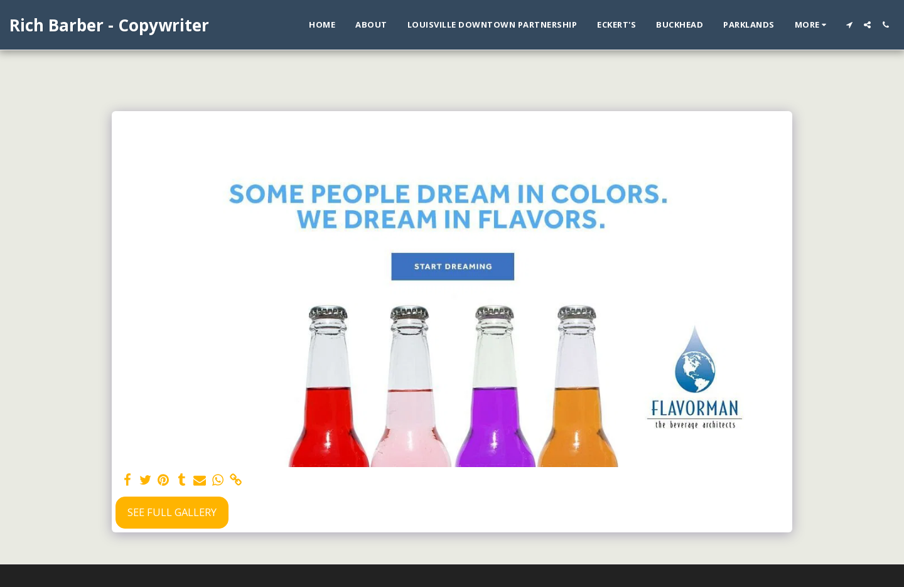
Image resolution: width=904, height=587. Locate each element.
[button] (849, 25)
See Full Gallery (172, 512)
